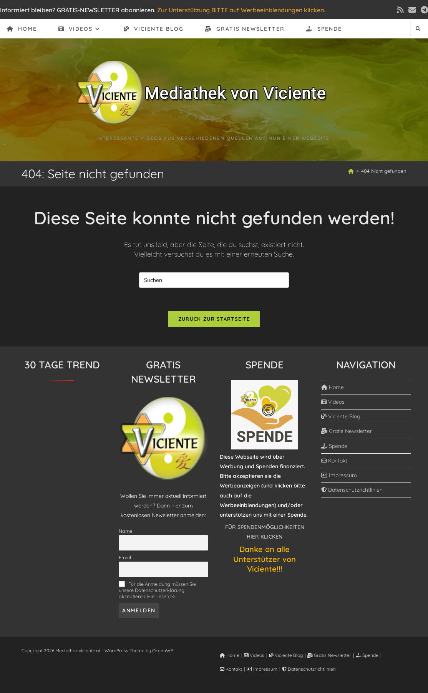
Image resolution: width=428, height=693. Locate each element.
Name (125, 531)
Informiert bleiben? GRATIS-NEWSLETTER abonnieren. (78, 10)
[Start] (351, 171)
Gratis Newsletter (346, 431)
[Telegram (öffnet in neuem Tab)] (423, 10)
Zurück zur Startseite (214, 319)
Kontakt (334, 460)
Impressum (339, 475)
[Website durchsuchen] (418, 28)
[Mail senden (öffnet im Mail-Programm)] (412, 10)
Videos (333, 401)
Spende (334, 446)
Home (332, 387)
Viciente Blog (340, 416)
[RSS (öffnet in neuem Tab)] (400, 10)
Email (125, 557)
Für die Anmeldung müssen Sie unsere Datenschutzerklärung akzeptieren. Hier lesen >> (157, 590)
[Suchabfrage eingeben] (214, 280)
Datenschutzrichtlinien (352, 489)
